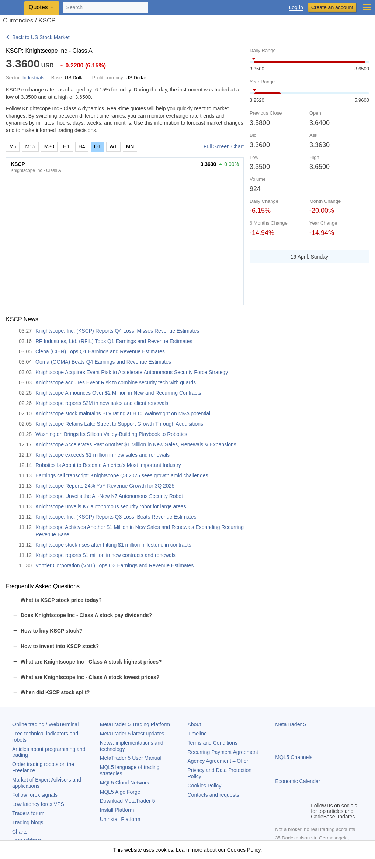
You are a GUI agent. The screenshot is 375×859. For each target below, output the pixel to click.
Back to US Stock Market (41, 37)
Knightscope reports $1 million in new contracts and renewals (105, 555)
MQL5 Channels (293, 757)
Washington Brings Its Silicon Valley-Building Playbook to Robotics (111, 434)
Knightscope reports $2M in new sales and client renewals (101, 403)
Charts (19, 832)
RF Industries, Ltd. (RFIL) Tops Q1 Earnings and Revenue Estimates (113, 341)
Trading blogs (27, 822)
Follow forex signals (35, 795)
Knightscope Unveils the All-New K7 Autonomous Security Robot (109, 496)
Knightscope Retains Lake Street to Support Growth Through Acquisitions (119, 424)
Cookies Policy (205, 786)
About (194, 724)
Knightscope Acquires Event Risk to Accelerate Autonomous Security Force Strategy (131, 372)
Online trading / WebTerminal (45, 724)
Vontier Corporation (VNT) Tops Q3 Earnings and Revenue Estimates (114, 565)
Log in (296, 7)
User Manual (131, 758)
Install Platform (117, 810)
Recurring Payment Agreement (223, 752)
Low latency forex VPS (38, 804)
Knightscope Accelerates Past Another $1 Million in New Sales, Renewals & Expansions (135, 444)
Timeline (197, 734)
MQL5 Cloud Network (124, 783)
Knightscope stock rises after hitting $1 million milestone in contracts (113, 545)
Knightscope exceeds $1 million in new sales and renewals (102, 455)
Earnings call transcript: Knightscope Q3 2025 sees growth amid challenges (121, 475)
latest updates (132, 734)
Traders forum (28, 813)
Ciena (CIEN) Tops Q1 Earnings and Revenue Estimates (100, 351)
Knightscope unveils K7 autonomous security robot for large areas (110, 506)
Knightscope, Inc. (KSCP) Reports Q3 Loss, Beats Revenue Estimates (116, 517)
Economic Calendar (297, 781)
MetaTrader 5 (290, 724)
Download (127, 801)
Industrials (33, 77)
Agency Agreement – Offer (218, 761)
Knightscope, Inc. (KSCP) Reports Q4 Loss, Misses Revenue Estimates (117, 331)
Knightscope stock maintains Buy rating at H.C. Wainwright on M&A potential (122, 413)
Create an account (332, 7)
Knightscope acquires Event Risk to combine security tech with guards (115, 382)
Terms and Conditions (212, 743)
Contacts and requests (213, 795)
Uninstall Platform (120, 819)
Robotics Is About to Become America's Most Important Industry (108, 465)
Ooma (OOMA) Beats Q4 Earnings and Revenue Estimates (103, 362)
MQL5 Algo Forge (120, 792)
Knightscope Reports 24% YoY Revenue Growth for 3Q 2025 (104, 486)
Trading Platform (135, 724)
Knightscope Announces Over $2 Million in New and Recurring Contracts (118, 393)
